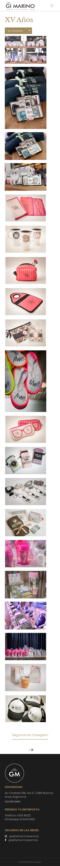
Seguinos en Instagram (30, 735)
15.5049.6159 (27, 819)
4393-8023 (24, 815)
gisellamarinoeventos (22, 836)
